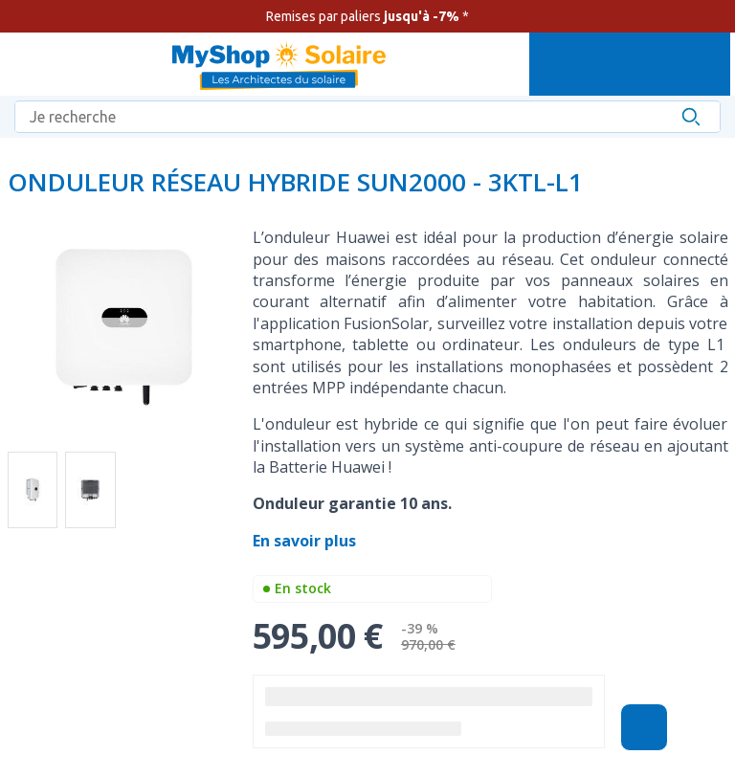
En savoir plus (306, 540)
